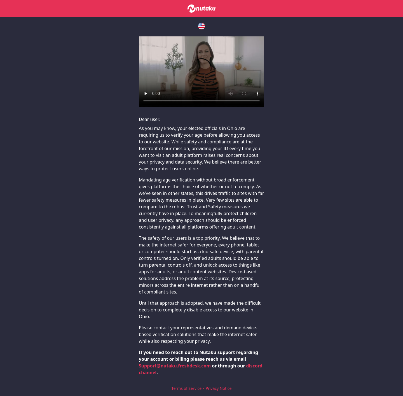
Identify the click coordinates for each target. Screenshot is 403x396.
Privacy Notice (219, 388)
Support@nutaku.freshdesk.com (175, 366)
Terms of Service (187, 388)
